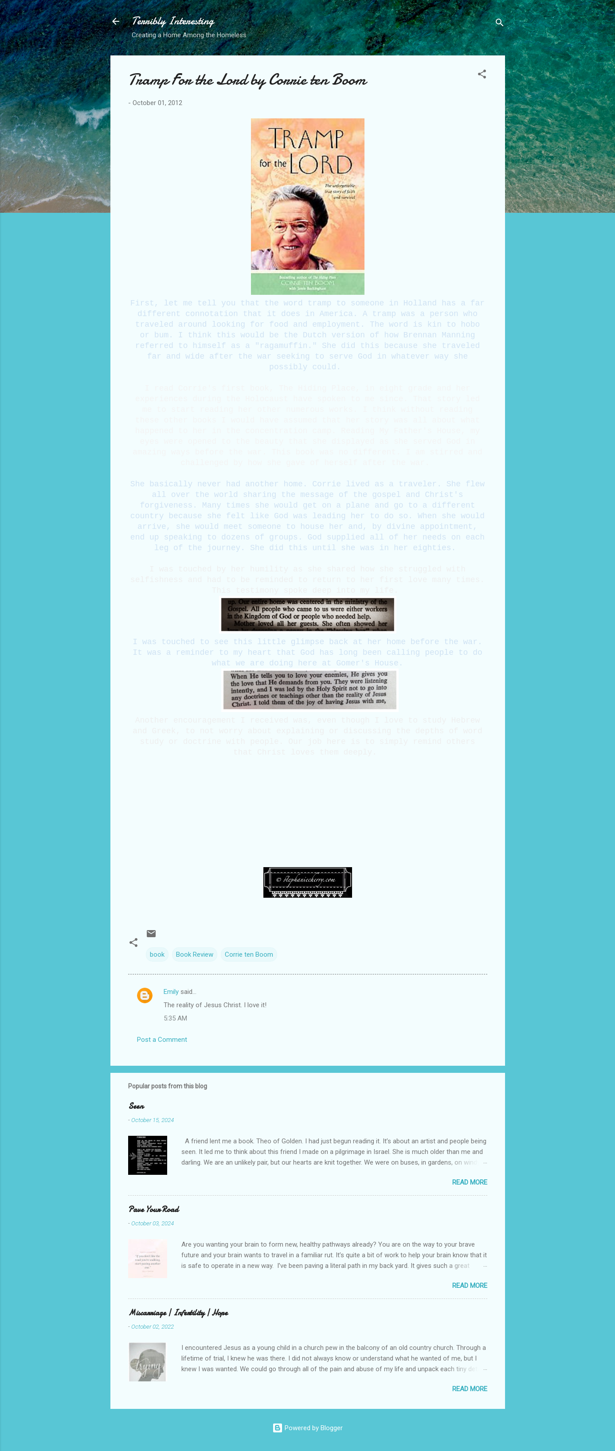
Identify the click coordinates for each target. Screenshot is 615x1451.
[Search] (499, 24)
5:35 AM (175, 1018)
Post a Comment (162, 1040)
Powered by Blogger (307, 1428)
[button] (482, 75)
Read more (469, 1182)
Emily (171, 992)
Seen (135, 1106)
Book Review (194, 954)
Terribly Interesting (173, 21)
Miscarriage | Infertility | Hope (177, 1312)
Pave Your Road (153, 1209)
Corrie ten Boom (249, 954)
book (157, 954)
